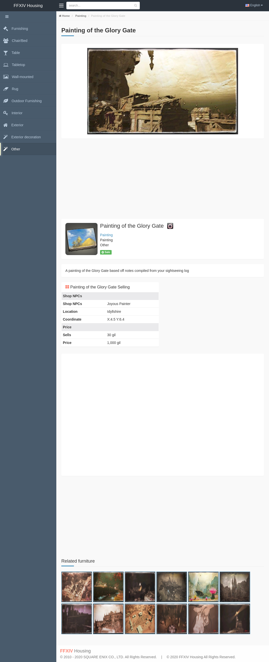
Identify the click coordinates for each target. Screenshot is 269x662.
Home (65, 15)
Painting (80, 15)
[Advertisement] (162, 179)
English (254, 5)
